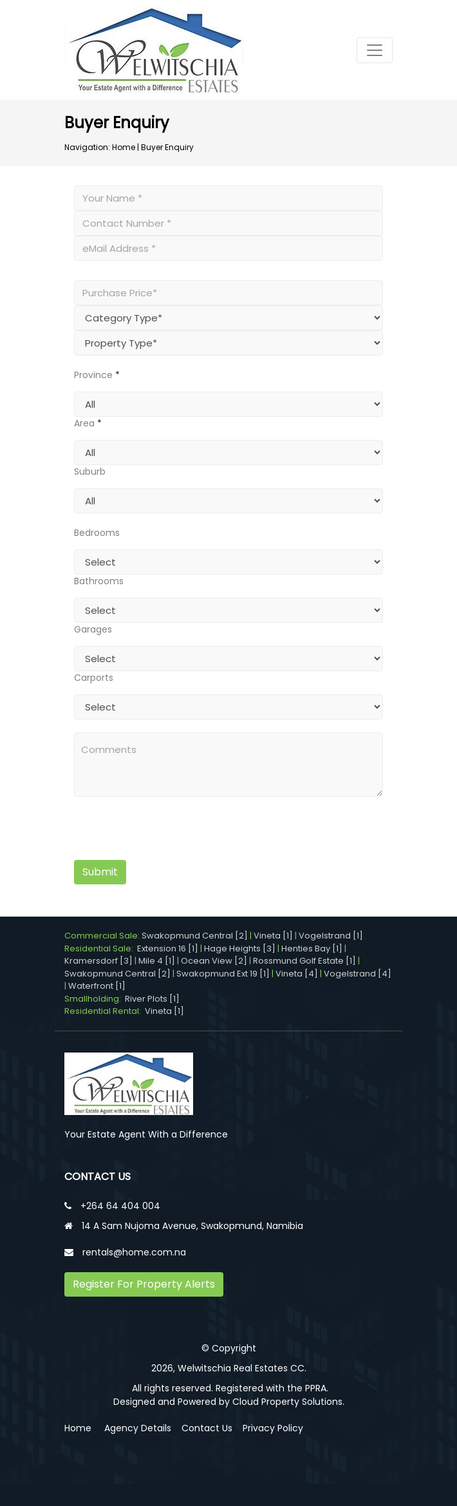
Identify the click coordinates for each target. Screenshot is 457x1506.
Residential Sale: (100, 948)
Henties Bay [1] (311, 948)
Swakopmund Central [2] (195, 935)
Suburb (90, 471)
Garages (93, 629)
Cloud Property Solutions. (288, 1401)
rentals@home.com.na (134, 1252)
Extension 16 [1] (167, 948)
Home (123, 147)
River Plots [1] (152, 999)
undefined (228, 404)
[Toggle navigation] (375, 50)
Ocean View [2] (214, 961)
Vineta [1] (273, 935)
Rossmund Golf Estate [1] (304, 961)
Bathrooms (99, 581)
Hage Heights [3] (239, 948)
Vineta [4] (296, 973)
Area (84, 423)
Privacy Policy (273, 1428)
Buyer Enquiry (167, 147)
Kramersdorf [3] (98, 961)
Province (93, 374)
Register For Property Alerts (144, 1284)
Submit (100, 871)
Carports (93, 677)
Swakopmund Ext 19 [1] (223, 973)
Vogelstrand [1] (331, 935)
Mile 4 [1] (156, 961)
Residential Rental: (104, 1011)
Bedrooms (97, 532)
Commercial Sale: (103, 935)
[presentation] (153, 830)
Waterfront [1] (97, 986)
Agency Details (137, 1428)
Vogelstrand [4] (357, 973)
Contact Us (207, 1428)
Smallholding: (94, 999)
